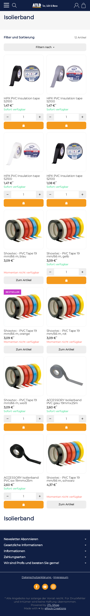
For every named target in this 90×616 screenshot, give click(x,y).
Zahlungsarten (45, 557)
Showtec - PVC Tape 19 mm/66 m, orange (20, 332)
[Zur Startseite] (45, 5)
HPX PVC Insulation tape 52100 (22, 100)
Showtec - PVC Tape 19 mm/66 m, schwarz (63, 479)
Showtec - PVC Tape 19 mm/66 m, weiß (20, 402)
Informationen (45, 551)
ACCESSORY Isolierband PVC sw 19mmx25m (21, 479)
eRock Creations (55, 608)
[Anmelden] (76, 5)
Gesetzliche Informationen (45, 545)
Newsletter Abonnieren (45, 539)
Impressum (60, 577)
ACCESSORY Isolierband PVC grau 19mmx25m (64, 402)
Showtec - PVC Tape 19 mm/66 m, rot (63, 332)
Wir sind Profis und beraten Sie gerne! (45, 563)
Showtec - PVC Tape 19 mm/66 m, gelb (63, 255)
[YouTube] (45, 587)
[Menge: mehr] (39, 117)
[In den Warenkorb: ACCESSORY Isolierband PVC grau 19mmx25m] (66, 427)
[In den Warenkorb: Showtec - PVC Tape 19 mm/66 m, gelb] (66, 280)
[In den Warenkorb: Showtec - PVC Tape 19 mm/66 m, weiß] (24, 427)
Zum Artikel (23, 280)
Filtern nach (45, 47)
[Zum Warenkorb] (83, 5)
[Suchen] (14, 5)
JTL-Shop (53, 605)
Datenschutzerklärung (37, 577)
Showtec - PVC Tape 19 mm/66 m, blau (20, 255)
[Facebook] (37, 587)
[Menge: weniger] (7, 117)
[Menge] (23, 117)
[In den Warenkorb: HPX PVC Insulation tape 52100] (24, 125)
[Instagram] (53, 587)
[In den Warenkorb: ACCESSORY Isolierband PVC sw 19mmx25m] (24, 504)
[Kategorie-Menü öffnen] (6, 5)
